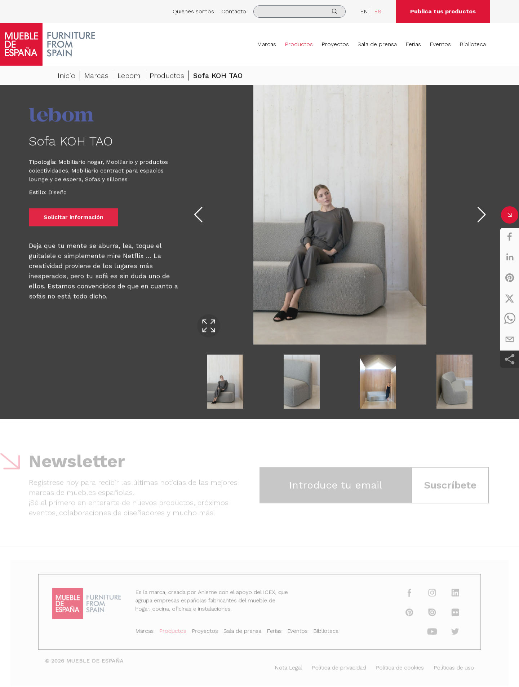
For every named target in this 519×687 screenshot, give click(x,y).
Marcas (266, 44)
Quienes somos (193, 11)
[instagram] (424, 595)
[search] (299, 11)
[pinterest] (509, 277)
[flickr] (446, 614)
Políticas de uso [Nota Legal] (444, 667)
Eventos (440, 44)
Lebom (129, 76)
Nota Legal (287, 667)
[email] (509, 339)
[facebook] (509, 236)
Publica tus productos (443, 11)
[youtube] (424, 632)
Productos (299, 44)
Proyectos (335, 44)
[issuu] (424, 614)
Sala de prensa (377, 44)
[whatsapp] (509, 318)
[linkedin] (509, 257)
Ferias (413, 44)
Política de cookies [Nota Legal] (393, 667)
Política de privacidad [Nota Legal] (335, 667)
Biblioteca (473, 44)
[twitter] (509, 298)
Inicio (66, 76)
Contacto (233, 11)
